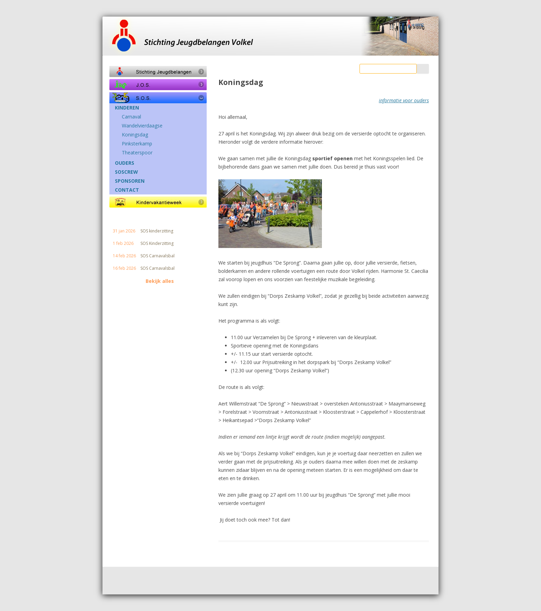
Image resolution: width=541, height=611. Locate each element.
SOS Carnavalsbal (157, 256)
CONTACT (127, 190)
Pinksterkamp (137, 143)
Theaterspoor (137, 152)
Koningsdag (135, 134)
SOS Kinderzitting (157, 243)
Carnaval (131, 116)
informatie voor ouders (404, 100)
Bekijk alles (160, 281)
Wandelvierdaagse (142, 125)
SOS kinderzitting (156, 231)
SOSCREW (126, 172)
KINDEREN (127, 107)
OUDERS (124, 163)
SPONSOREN (130, 181)
